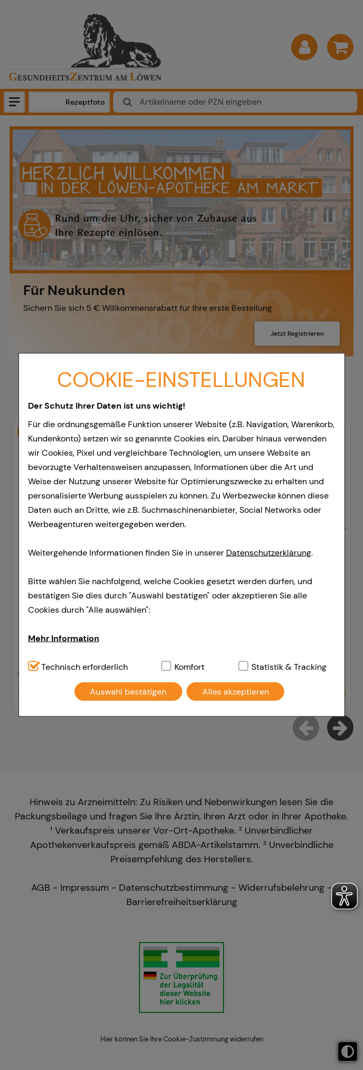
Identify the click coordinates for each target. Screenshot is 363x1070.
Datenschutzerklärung (268, 552)
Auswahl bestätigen (128, 691)
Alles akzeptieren (235, 691)
